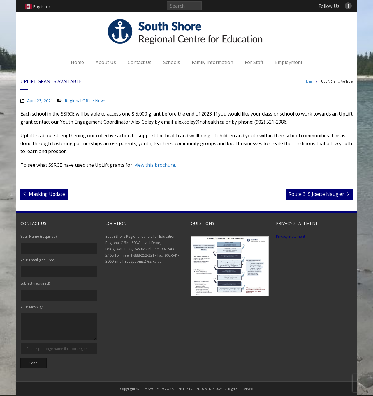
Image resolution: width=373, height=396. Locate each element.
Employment (288, 62)
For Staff (254, 62)
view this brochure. (155, 165)
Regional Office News (85, 100)
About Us (106, 62)
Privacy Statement (290, 236)
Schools (171, 62)
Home (77, 62)
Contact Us (140, 62)
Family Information (212, 62)
